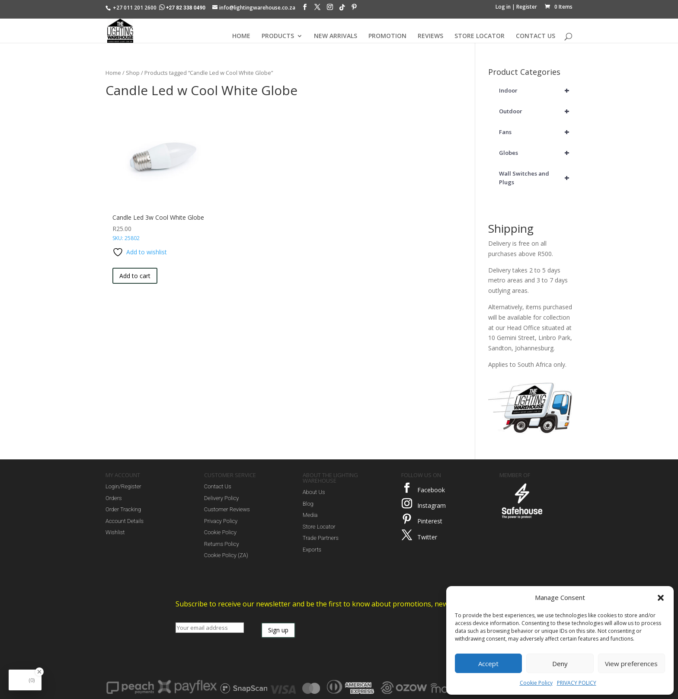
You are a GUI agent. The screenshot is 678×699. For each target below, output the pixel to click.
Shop (133, 73)
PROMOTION (387, 36)
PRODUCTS (278, 36)
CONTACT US (535, 36)
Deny (560, 663)
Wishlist (115, 532)
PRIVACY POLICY (576, 682)
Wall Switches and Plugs (535, 177)
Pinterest (429, 521)
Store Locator (319, 526)
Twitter (427, 537)
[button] (660, 597)
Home (113, 73)
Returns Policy (221, 544)
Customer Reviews (227, 509)
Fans (535, 132)
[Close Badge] (39, 671)
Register (526, 6)
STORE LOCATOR (479, 36)
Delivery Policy (221, 498)
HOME (241, 36)
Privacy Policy (220, 521)
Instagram (431, 505)
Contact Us (217, 486)
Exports (312, 549)
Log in (503, 6)
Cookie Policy (536, 682)
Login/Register (123, 486)
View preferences (631, 663)
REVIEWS (430, 36)
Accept (488, 663)
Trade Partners (321, 538)
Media (310, 515)
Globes (535, 152)
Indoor (535, 90)
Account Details (125, 521)
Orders (114, 498)
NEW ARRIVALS (335, 36)
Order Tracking (123, 509)
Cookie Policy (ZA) (226, 555)
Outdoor (535, 111)
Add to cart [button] (134, 276)
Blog (308, 503)
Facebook (431, 490)
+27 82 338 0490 (183, 8)
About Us (314, 492)
